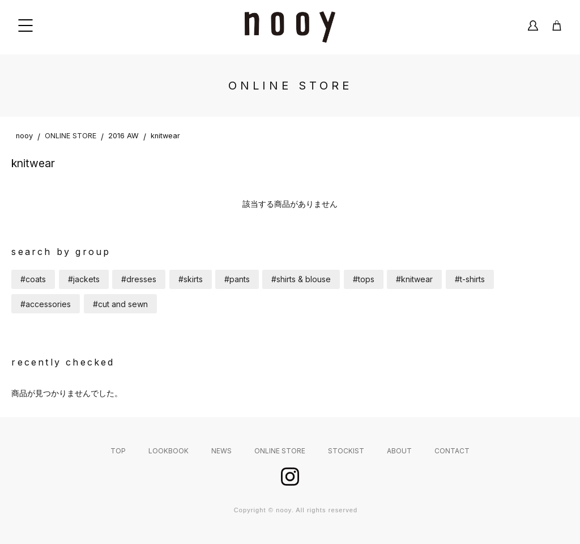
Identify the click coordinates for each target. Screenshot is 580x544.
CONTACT (452, 451)
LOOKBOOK (168, 451)
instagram (290, 477)
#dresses (138, 279)
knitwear (165, 135)
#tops (363, 279)
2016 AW (123, 135)
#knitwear (414, 279)
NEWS (221, 451)
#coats (33, 279)
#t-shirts (470, 279)
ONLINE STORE (70, 135)
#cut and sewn (120, 304)
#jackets (84, 279)
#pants (237, 279)
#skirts (190, 279)
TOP (118, 451)
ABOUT (399, 451)
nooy (24, 135)
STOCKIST (346, 451)
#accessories (45, 304)
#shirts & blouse (301, 279)
